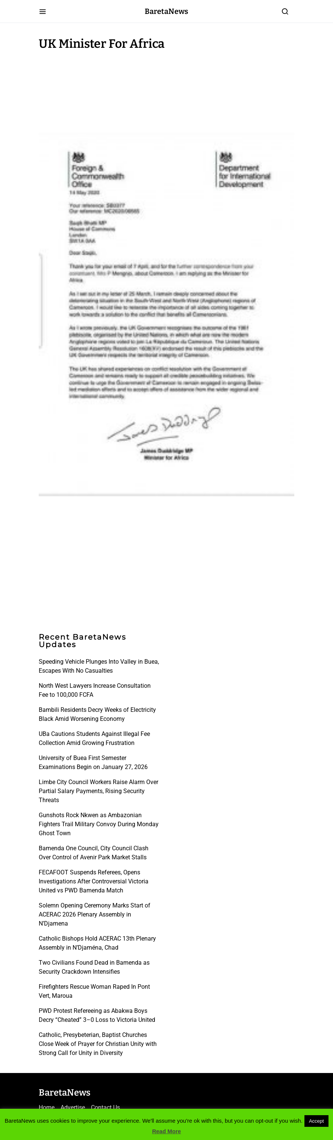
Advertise (73, 1107)
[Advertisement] (99, 89)
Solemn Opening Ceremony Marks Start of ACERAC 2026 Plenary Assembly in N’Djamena (94, 914)
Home (46, 1107)
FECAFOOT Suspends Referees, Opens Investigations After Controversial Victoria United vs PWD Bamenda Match (93, 881)
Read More (166, 1131)
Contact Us (105, 1107)
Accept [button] (316, 1121)
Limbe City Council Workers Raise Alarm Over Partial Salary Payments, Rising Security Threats (98, 791)
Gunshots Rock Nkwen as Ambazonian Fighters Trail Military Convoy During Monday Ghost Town (99, 824)
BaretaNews (166, 11)
